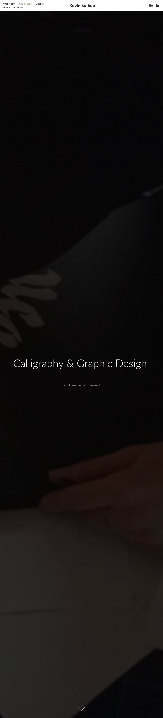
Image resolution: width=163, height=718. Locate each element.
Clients (40, 3)
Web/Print (9, 3)
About (6, 7)
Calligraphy (25, 3)
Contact (18, 7)
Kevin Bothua (82, 5)
